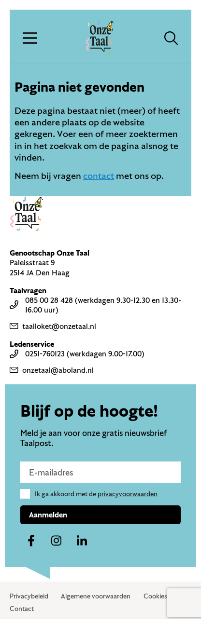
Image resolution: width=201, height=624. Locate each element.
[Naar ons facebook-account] (31, 541)
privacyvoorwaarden (128, 493)
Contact (22, 608)
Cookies (155, 596)
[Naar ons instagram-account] (56, 541)
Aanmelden (48, 514)
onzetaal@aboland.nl (52, 370)
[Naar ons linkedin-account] (82, 541)
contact (98, 175)
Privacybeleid (29, 596)
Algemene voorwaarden (95, 596)
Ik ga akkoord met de (96, 493)
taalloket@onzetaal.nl (53, 326)
